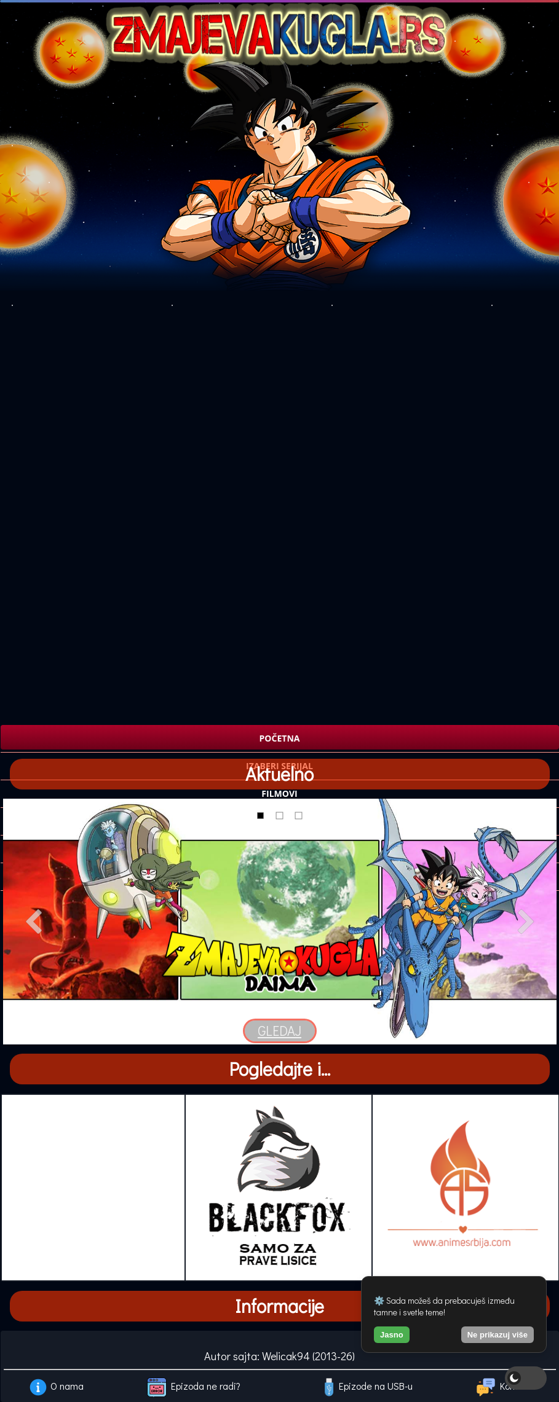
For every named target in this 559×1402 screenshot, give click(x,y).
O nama (67, 1385)
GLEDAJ (279, 1031)
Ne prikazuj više (497, 1334)
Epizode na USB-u (376, 1385)
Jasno (391, 1334)
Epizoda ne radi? (205, 1385)
